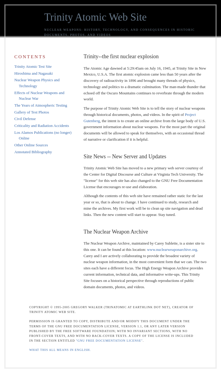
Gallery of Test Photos (31, 112)
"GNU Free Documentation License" (109, 340)
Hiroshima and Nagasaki (33, 73)
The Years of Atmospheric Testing (40, 105)
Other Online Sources (31, 145)
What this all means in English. (60, 349)
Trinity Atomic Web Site (95, 17)
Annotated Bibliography (33, 152)
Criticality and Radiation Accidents (41, 125)
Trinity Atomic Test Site (33, 66)
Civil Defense (25, 118)
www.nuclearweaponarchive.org (172, 249)
